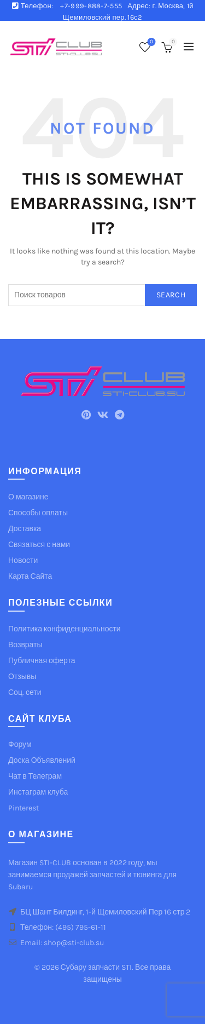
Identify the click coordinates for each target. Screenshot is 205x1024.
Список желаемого (151, 42)
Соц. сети (24, 692)
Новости (23, 560)
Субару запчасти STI (96, 967)
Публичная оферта (41, 660)
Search (170, 295)
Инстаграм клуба (38, 792)
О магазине (28, 497)
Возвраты (25, 644)
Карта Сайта (30, 576)
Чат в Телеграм (35, 776)
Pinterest (23, 808)
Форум (20, 744)
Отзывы (22, 676)
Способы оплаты (38, 512)
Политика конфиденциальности (64, 629)
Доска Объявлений (41, 760)
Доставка (24, 528)
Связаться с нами (39, 544)
